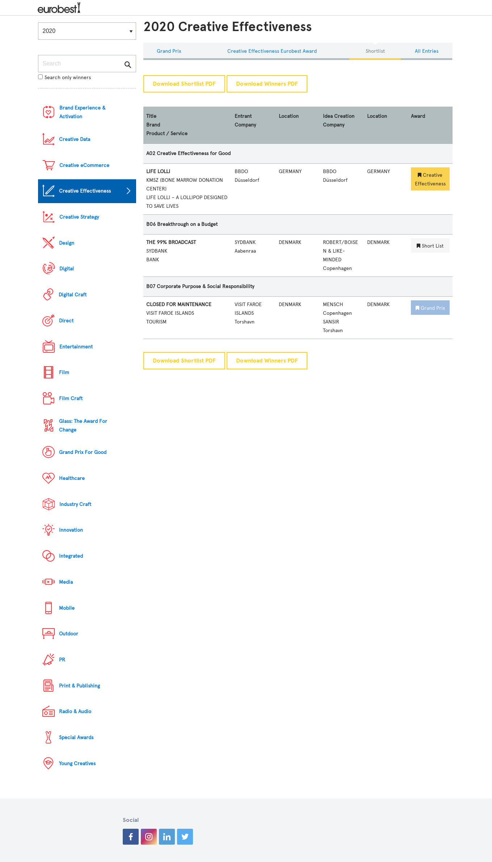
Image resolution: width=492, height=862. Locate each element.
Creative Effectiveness (85, 191)
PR (62, 660)
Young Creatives (77, 763)
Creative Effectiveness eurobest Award (272, 51)
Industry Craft (75, 504)
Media (66, 582)
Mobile (67, 608)
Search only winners (64, 77)
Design (66, 243)
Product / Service (167, 133)
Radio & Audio (75, 711)
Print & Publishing (79, 686)
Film (64, 372)
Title (151, 116)
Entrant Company (245, 120)
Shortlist (375, 51)
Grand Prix (169, 51)
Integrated (71, 556)
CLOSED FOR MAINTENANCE (178, 304)
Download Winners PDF (267, 83)
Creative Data (74, 139)
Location (289, 116)
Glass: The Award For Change (83, 425)
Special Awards (76, 737)
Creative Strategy (79, 217)
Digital (66, 269)
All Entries (426, 51)
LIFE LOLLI (158, 171)
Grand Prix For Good (82, 452)
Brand (153, 125)
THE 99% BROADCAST (171, 242)
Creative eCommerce (84, 165)
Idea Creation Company (338, 120)
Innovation (71, 530)
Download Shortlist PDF (184, 83)
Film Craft (71, 398)
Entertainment (76, 347)
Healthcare (72, 478)
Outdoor (68, 634)
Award (418, 116)
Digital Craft (73, 295)
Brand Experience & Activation (82, 112)
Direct (66, 321)
